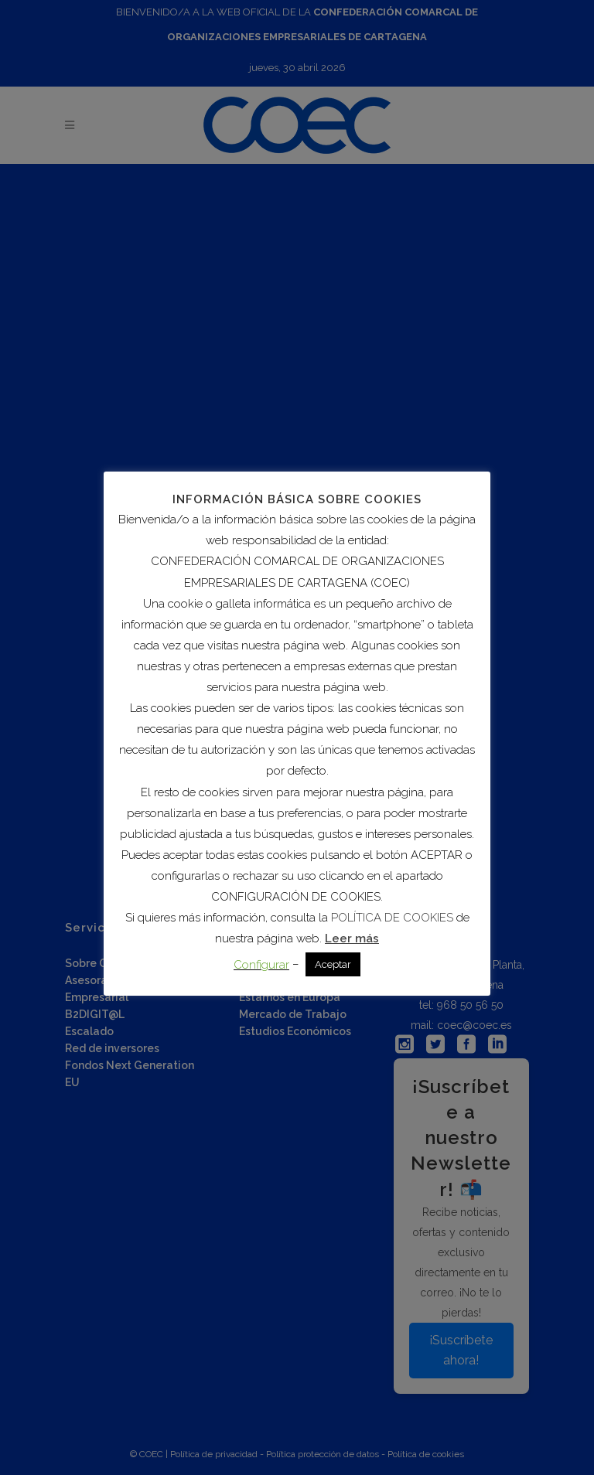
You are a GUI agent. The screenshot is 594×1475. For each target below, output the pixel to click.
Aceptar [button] (333, 964)
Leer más (352, 938)
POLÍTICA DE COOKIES (392, 918)
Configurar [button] (261, 965)
